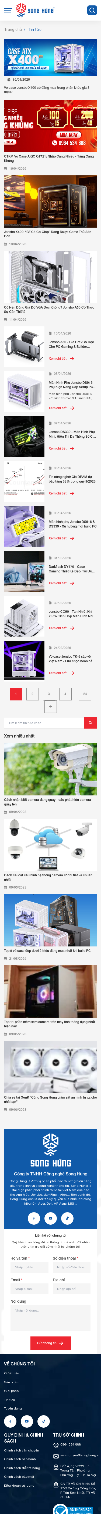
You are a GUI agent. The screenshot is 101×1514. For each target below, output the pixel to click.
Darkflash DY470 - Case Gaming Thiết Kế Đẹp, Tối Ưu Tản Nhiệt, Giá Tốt (70, 569)
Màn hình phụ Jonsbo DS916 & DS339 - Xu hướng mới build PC (73, 524)
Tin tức (9, 1400)
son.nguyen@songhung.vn (80, 1455)
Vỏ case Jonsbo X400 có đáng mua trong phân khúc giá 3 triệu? (46, 90)
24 (85, 694)
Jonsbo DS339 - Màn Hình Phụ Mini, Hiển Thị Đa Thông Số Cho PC (72, 434)
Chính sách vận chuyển (21, 1450)
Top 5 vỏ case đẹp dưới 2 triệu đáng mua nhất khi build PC (47, 951)
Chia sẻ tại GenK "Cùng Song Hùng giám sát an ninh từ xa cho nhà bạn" (50, 1099)
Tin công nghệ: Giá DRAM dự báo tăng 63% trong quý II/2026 (72, 479)
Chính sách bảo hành (20, 1459)
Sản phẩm (11, 1382)
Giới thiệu (11, 1373)
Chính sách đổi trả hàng (22, 1468)
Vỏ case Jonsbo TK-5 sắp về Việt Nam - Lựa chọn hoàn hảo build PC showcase (71, 658)
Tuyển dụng (13, 1408)
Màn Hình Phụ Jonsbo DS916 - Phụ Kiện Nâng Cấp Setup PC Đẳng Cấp (72, 385)
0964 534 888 (70, 1444)
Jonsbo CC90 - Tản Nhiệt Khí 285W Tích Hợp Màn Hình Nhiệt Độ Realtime (72, 613)
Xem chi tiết (62, 358)
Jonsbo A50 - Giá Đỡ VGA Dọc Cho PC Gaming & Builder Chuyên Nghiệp (71, 344)
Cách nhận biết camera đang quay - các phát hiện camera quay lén (47, 802)
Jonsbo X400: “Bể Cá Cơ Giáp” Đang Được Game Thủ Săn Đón (47, 234)
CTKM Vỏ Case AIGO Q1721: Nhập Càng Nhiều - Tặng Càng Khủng (49, 158)
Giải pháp (11, 1391)
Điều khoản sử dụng (19, 1485)
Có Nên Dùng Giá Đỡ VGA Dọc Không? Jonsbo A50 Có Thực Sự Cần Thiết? (49, 309)
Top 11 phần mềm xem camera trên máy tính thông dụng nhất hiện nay (49, 1024)
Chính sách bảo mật (19, 1477)
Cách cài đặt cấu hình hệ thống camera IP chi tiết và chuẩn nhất (48, 877)
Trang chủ (13, 29)
